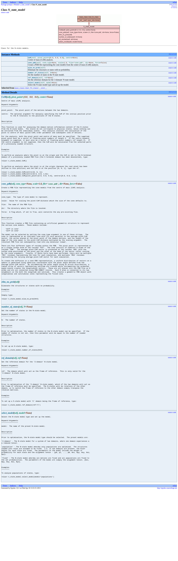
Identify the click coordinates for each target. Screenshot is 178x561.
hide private (173, 4)
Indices (13, 2)
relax (175, 2)
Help (21, 2)
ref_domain (33, 80)
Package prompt (6, 5)
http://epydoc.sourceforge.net (167, 559)
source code (5, 12)
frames (174, 6)
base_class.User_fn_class (26, 91)
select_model (34, 85)
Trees (5, 2)
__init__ (43, 91)
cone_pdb (32, 64)
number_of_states (35, 75)
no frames (174, 7)
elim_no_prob (34, 69)
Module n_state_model (22, 5)
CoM (29, 59)
